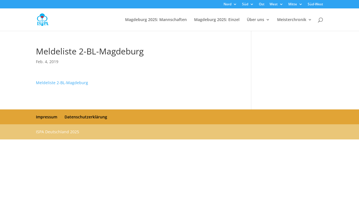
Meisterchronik (291, 20)
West (274, 4)
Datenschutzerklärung (86, 117)
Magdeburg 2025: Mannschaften (156, 20)
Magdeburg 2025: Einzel (217, 20)
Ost (261, 4)
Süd (245, 4)
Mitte (292, 4)
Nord (227, 4)
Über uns (255, 20)
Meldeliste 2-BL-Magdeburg (62, 82)
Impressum (46, 117)
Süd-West (315, 4)
